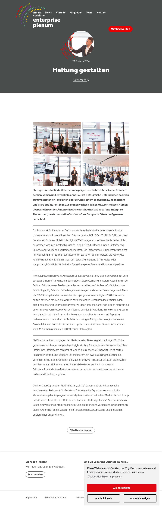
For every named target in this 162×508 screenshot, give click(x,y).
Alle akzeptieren (122, 488)
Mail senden (35, 474)
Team (89, 12)
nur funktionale (103, 498)
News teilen (81, 80)
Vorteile (60, 12)
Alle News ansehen (81, 430)
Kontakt (101, 12)
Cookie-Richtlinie (97, 476)
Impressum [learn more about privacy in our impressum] (115, 476)
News (48, 12)
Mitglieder (76, 12)
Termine (36, 12)
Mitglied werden (120, 29)
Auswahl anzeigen (140, 498)
